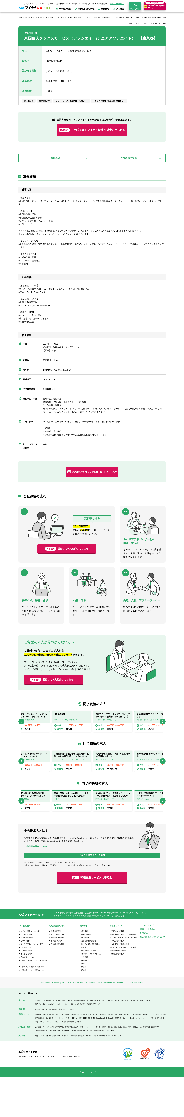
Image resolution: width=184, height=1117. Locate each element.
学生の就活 (39, 1040)
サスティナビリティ (42, 1096)
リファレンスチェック (113, 1076)
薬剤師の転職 (144, 1067)
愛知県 (83, 1010)
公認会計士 (85, 978)
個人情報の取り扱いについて (152, 977)
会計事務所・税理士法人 (90, 991)
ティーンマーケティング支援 (102, 1054)
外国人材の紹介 (111, 1071)
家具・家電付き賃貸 (157, 1058)
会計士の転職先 (56, 981)
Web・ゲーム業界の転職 (51, 1067)
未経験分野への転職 (118, 991)
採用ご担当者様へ (117, 4)
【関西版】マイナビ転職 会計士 (32, 1007)
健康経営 (74, 1076)
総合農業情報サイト (52, 1058)
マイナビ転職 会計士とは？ (31, 971)
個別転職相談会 (26, 991)
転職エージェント (86, 1067)
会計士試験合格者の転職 (120, 984)
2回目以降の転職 (27, 978)
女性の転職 (90, 1023)
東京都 (83, 1004)
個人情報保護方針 (73, 1096)
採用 (52, 1096)
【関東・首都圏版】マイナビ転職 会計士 (34, 1002)
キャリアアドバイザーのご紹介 (32, 984)
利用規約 (144, 973)
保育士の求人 (66, 1071)
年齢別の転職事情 (57, 984)
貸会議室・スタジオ (84, 1076)
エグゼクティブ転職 (99, 1067)
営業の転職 (45, 1023)
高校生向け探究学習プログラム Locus (61, 1049)
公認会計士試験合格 (88, 981)
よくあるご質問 (26, 994)
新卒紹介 (75, 1067)
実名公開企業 (86, 974)
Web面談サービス (27, 997)
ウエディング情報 (159, 1054)
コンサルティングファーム (91, 994)
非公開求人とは (26, 987)
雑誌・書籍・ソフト (145, 1054)
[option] (112, 721)
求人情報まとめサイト (42, 1054)
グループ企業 (61, 1096)
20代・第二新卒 (65, 1067)
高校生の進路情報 (41, 1049)
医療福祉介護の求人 (93, 1044)
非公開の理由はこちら (36, 846)
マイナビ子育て (65, 1058)
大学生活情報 (117, 1054)
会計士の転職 (112, 1067)
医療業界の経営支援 (98, 1071)
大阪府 (83, 1007)
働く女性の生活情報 (130, 1054)
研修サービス (39, 1076)
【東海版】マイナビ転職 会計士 (32, 1010)
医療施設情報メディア (122, 1058)
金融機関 (84, 997)
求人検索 (60, 17)
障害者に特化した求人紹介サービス (47, 1044)
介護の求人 (86, 1071)
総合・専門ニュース (58, 1054)
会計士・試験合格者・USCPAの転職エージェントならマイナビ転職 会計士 (77, 4)
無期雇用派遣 (76, 1071)
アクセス (30, 1096)
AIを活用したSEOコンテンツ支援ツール (48, 1062)
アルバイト (124, 1040)
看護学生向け (61, 1040)
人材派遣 (38, 1067)
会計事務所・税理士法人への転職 (123, 974)
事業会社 (84, 1000)
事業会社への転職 (117, 981)
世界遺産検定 (39, 1058)
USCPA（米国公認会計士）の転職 (123, 987)
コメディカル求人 (41, 1071)
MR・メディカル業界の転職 (72, 1023)
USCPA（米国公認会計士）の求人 (79, 17)
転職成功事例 (56, 971)
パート (132, 1040)
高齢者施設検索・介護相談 (72, 1062)
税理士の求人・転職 (124, 1067)
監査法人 (84, 987)
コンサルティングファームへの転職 (124, 978)
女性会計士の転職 (117, 994)
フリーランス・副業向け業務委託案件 (72, 1044)
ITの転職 (55, 1023)
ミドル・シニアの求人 (142, 1040)
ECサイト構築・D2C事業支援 (82, 1058)
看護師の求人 (154, 1067)
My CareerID (109, 1058)
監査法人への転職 (117, 971)
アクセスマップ (146, 966)
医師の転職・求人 (54, 1071)
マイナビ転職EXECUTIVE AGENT (110, 1023)
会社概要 (22, 1096)
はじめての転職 (26, 974)
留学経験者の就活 (50, 1040)
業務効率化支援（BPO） (54, 1076)
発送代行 (66, 1076)
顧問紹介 (136, 1067)
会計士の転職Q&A (57, 974)
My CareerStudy (98, 1058)
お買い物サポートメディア (140, 1058)
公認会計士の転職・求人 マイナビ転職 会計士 (38, 17)
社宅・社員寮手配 (99, 1076)
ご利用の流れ (25, 981)
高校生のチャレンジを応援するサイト (78, 1054)
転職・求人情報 (87, 1040)
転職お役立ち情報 (57, 978)
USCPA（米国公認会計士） (91, 984)
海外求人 (97, 1040)
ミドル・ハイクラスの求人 (110, 1040)
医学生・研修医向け (74, 1040)
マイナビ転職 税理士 (135, 1023)
